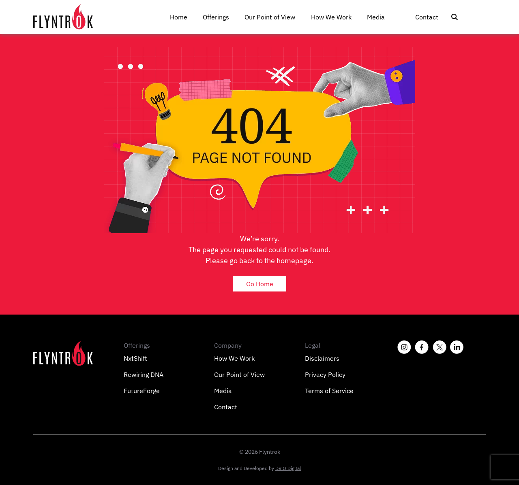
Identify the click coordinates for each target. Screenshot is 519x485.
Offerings (216, 17)
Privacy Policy (325, 374)
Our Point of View (269, 17)
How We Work (331, 17)
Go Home (259, 284)
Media (376, 17)
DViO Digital (288, 468)
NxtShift (135, 358)
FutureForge (142, 391)
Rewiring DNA (143, 374)
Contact (426, 17)
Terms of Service (329, 391)
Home (178, 17)
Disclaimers (322, 358)
